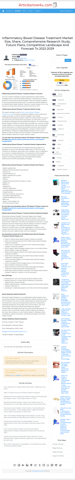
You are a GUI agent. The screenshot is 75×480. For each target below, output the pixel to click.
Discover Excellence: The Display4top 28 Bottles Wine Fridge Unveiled (65, 201)
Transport (60, 165)
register (18, 375)
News (59, 144)
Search (68, 60)
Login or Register (66, 11)
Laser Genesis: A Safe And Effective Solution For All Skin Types (66, 312)
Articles (17, 11)
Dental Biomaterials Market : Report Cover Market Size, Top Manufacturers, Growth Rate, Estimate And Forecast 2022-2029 (25, 403)
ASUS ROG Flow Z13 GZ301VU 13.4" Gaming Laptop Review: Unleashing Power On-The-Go (66, 270)
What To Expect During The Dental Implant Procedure (22, 392)
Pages (30, 11)
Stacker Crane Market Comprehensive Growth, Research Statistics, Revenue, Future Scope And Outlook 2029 (65, 426)
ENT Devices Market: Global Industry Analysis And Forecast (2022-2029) (66, 323)
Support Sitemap (58, 456)
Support (38, 11)
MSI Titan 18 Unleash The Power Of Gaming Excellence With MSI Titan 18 (66, 255)
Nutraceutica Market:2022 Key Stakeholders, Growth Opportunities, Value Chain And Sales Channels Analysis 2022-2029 (24, 423)
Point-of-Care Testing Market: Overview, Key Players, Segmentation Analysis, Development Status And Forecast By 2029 (24, 430)
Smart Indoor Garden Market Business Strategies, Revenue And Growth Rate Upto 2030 (66, 242)
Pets (58, 148)
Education (60, 109)
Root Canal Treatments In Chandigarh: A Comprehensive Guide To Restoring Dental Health (25, 445)
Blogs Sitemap (57, 448)
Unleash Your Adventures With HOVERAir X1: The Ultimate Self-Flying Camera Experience (65, 228)
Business (61, 100)
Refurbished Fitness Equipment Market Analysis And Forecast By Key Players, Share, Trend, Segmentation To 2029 (25, 397)
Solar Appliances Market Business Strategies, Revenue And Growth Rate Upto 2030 (66, 300)
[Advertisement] (37, 24)
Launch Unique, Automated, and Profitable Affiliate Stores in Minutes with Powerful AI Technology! (66, 353)
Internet (60, 140)
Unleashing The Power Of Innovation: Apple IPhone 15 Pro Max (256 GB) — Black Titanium (66, 285)
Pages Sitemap (58, 452)
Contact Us (10, 11)
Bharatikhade (22, 58)
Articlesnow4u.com (38, 471)
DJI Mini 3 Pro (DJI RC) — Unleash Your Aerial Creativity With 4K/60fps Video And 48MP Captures (66, 336)
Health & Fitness (29, 60)
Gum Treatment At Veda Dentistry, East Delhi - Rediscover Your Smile (25, 388)
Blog (24, 11)
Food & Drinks (62, 121)
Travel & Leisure (62, 169)
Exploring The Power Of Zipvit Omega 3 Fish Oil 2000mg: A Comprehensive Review (65, 400)
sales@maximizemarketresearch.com (14, 331)
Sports (58, 162)
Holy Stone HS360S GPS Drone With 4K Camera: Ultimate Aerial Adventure (65, 214)
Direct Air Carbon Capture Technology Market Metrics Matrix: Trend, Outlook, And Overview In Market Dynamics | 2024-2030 (66, 384)
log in (12, 375)
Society (59, 158)
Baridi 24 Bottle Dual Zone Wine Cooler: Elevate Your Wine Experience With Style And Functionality (66, 187)
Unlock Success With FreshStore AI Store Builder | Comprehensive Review (65, 412)
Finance (60, 117)
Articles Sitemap (58, 444)
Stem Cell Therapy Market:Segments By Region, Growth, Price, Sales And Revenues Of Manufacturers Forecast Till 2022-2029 (24, 416)
